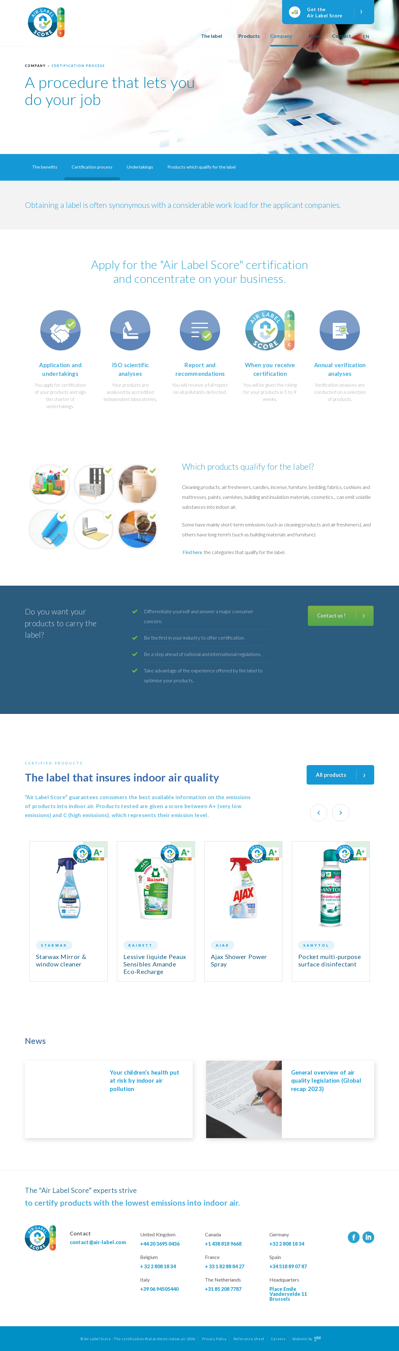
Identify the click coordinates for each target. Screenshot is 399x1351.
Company (281, 36)
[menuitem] (366, 34)
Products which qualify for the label (201, 166)
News (315, 36)
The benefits (44, 166)
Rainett (140, 945)
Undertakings (140, 166)
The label (211, 36)
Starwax (54, 945)
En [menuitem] (366, 36)
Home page (187, 39)
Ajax (222, 945)
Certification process (78, 66)
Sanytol (316, 945)
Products (249, 36)
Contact (341, 36)
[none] (366, 34)
